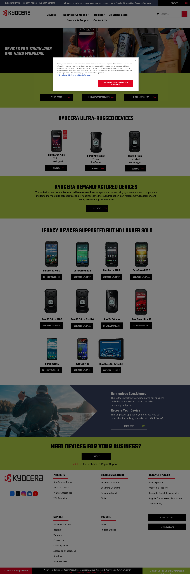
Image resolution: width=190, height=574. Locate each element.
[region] (96, 74)
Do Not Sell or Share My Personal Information (116, 83)
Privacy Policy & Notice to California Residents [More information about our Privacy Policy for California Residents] (74, 75)
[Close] (135, 61)
